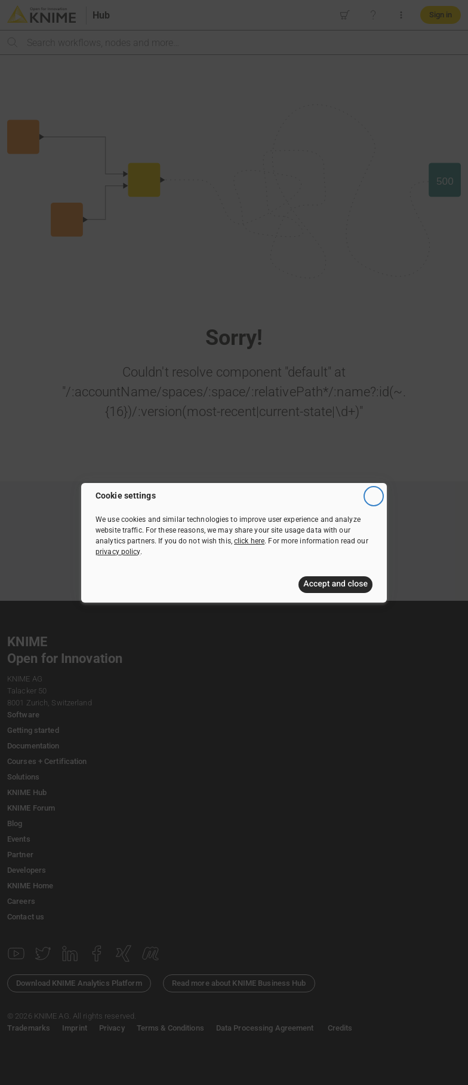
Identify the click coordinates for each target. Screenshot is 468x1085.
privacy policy (118, 552)
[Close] (373, 496)
